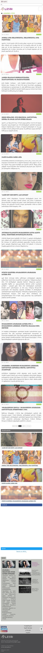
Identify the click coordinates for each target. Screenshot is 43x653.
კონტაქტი (28, 630)
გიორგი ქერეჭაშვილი (6, 647)
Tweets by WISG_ (21, 551)
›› (29, 426)
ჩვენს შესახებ (28, 628)
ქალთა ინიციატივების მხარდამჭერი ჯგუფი (10, 641)
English (5, 1)
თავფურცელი (28, 625)
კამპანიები (7, 13)
